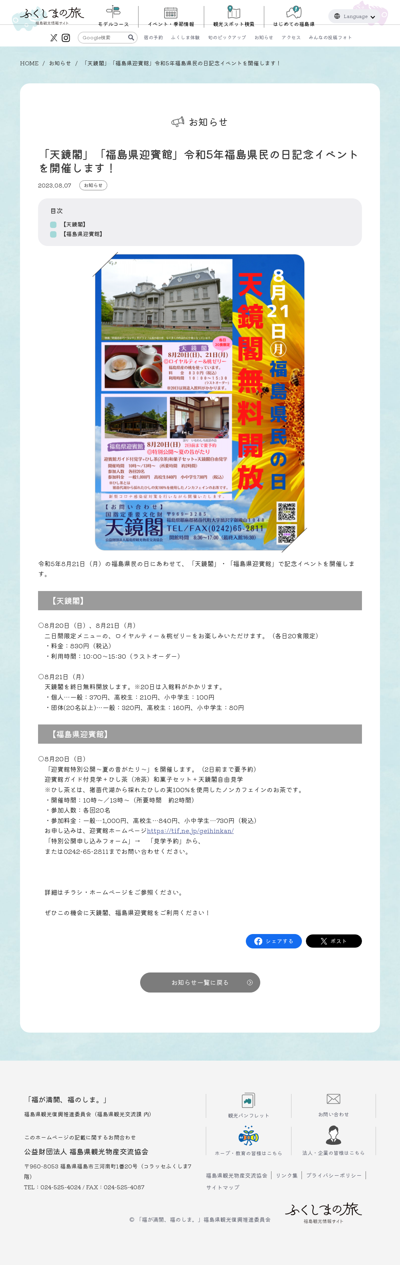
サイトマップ (222, 1187)
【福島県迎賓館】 (82, 234)
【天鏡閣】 (74, 224)
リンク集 (286, 1175)
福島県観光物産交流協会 (236, 1175)
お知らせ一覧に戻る (212, 982)
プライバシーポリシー (334, 1175)
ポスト (338, 941)
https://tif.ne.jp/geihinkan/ (190, 830)
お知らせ (60, 63)
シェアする (279, 941)
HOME (29, 63)
